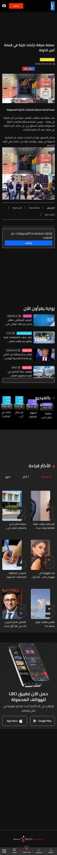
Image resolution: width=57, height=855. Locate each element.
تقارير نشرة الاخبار (24, 333)
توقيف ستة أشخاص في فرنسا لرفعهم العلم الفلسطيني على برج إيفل (19, 373)
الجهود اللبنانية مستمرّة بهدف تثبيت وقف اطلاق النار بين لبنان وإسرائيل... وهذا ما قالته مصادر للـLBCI (31, 414)
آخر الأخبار (27, 316)
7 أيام (26, 477)
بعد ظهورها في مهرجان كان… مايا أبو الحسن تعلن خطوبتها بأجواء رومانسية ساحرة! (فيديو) (43, 575)
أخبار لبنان (47, 404)
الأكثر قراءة (40, 466)
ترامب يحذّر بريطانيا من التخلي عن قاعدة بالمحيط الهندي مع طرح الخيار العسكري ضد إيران (17, 356)
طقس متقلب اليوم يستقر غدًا (45, 624)
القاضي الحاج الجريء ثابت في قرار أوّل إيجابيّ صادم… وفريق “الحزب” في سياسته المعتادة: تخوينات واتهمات (14, 624)
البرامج (14, 851)
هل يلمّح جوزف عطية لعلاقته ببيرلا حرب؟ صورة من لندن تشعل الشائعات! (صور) (44, 526)
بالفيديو (42, 398)
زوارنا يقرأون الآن (39, 308)
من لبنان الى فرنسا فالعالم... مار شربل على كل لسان (18, 414)
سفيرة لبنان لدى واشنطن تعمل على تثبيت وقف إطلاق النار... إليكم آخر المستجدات (46, 415)
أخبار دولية (27, 350)
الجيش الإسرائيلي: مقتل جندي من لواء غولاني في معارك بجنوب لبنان (19, 322)
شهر (7, 477)
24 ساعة (46, 477)
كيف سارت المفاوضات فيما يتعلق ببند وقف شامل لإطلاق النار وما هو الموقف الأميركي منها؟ (17, 339)
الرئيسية (50, 851)
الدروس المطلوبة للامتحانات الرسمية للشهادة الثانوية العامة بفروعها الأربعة (14, 575)
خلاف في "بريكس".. (6, 414)
